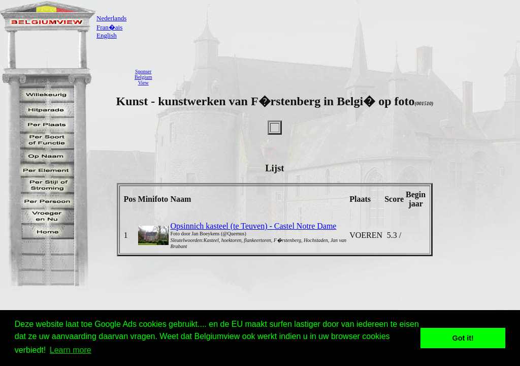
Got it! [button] (463, 338)
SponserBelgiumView (143, 77)
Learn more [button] (70, 350)
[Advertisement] (338, 77)
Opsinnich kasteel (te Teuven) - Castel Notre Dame (254, 226)
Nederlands (111, 18)
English (106, 35)
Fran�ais (109, 27)
